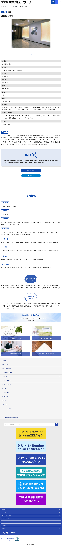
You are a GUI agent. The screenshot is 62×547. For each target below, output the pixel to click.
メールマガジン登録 (31, 409)
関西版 (31, 175)
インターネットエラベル (13, 6)
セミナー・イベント (31, 384)
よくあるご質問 (31, 392)
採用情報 (31, 400)
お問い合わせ (31, 405)
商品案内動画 (31, 396)
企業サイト (31, 170)
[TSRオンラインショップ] (31, 473)
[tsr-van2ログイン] (31, 434)
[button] (60, 2)
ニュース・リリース (31, 380)
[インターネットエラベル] (31, 486)
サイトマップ (31, 413)
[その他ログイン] (31, 460)
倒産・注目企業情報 (31, 368)
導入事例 (31, 388)
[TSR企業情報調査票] (31, 499)
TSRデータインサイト (31, 372)
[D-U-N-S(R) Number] (31, 447)
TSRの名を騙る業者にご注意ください (31, 417)
